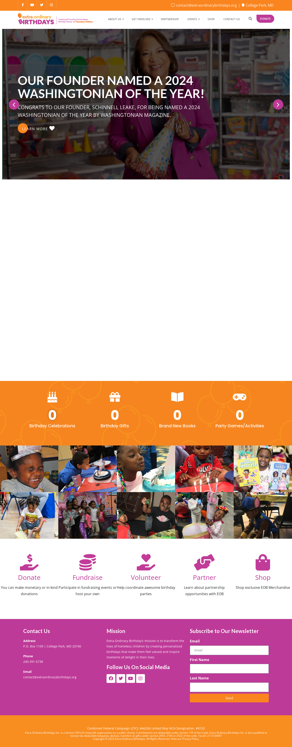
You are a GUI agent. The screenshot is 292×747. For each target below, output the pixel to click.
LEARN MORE (38, 128)
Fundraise (88, 577)
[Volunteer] (146, 562)
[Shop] (263, 562)
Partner (204, 577)
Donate (265, 19)
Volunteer (146, 577)
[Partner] (204, 562)
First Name (199, 659)
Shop (263, 577)
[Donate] (29, 562)
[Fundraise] (87, 562)
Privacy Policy (190, 739)
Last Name (199, 678)
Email (195, 641)
